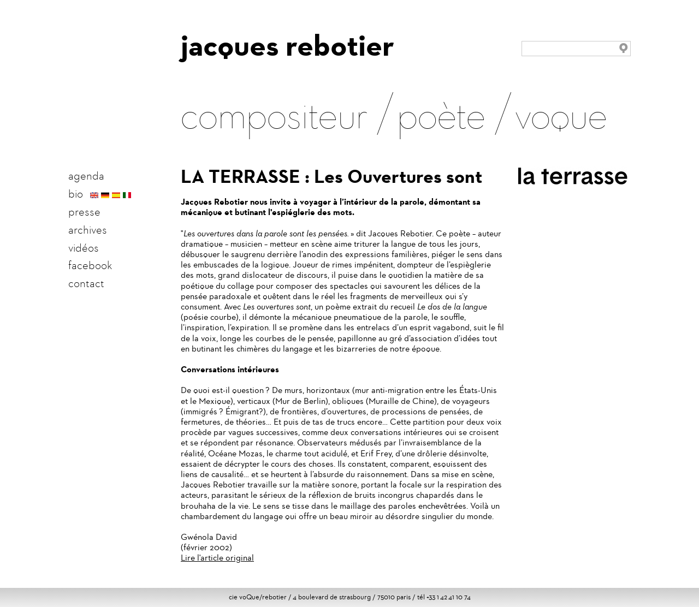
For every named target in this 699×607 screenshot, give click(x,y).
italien (127, 195)
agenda (86, 176)
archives (87, 230)
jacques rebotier (287, 45)
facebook (90, 265)
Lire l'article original (217, 557)
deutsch (105, 195)
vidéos (83, 248)
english (94, 195)
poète (441, 112)
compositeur (274, 112)
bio (75, 194)
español (116, 195)
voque (561, 112)
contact (86, 283)
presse (84, 212)
